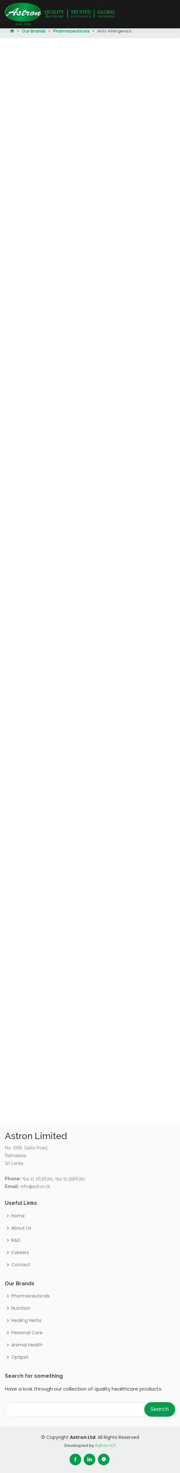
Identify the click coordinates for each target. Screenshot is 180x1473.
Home (18, 1215)
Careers (20, 1252)
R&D (16, 1240)
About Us (21, 1228)
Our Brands (33, 31)
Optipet (20, 1357)
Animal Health (27, 1345)
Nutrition (20, 1308)
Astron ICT (105, 1445)
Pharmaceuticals (71, 31)
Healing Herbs (26, 1320)
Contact (20, 1264)
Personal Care (27, 1332)
